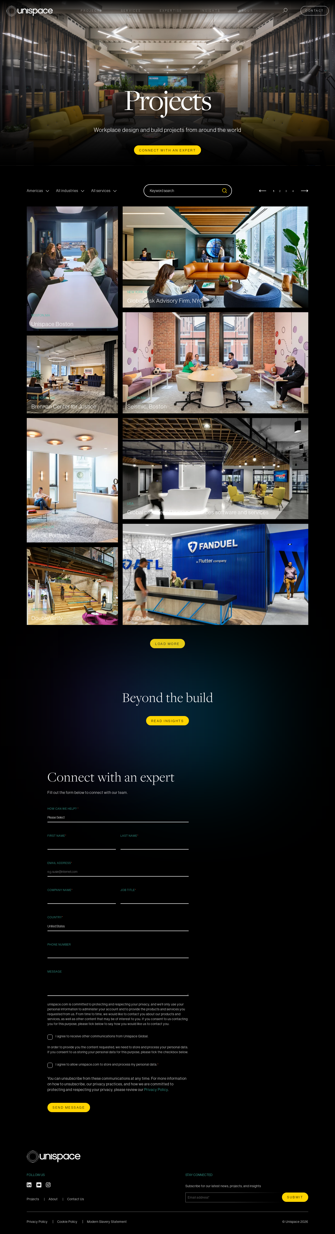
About (53, 1199)
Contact (317, 9)
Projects (91, 9)
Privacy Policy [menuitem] (37, 1222)
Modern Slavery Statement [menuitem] (107, 1222)
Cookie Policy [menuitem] (67, 1222)
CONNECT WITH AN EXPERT (167, 150)
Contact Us (75, 1199)
